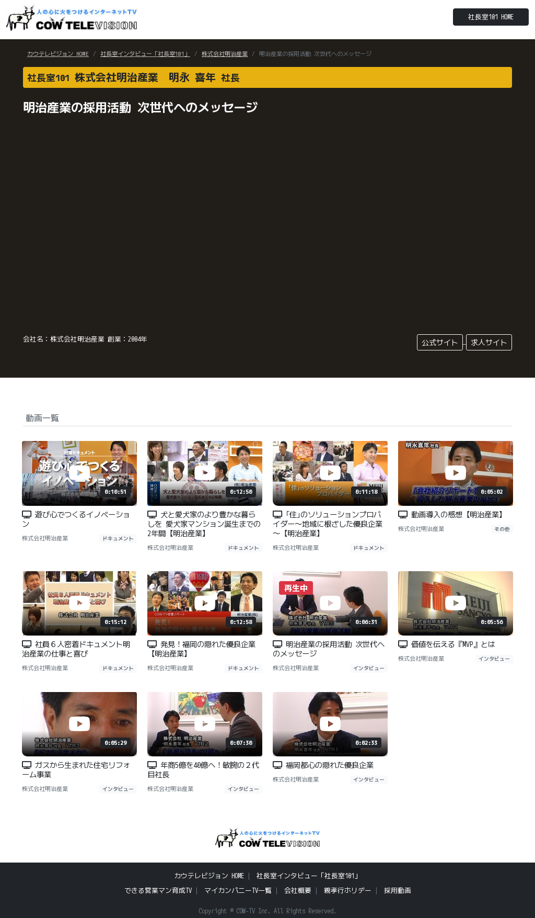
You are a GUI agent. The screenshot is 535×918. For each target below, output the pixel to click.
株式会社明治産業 (225, 54)
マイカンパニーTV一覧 (238, 890)
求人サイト (489, 342)
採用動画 (397, 890)
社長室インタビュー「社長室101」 (145, 54)
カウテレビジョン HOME (58, 54)
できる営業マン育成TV (158, 890)
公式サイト (440, 342)
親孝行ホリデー (347, 890)
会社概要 (297, 890)
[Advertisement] (434, 193)
